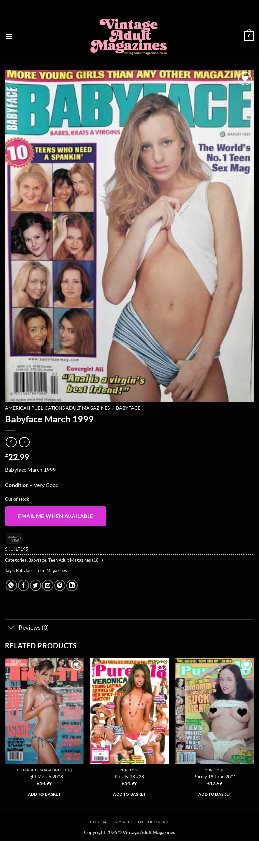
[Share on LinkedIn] (72, 585)
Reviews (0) (27, 628)
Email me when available (55, 516)
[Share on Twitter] (35, 585)
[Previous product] (24, 442)
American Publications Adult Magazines (57, 408)
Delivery (158, 821)
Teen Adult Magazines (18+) (75, 560)
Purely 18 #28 (129, 776)
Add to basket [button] (44, 794)
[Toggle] (11, 628)
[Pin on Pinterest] (59, 585)
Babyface (128, 408)
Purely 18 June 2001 (214, 776)
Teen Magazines (51, 570)
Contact (100, 821)
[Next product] (11, 442)
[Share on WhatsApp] (11, 585)
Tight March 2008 (44, 776)
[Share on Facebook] (23, 585)
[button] (9, 36)
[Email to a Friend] (47, 585)
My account (129, 821)
